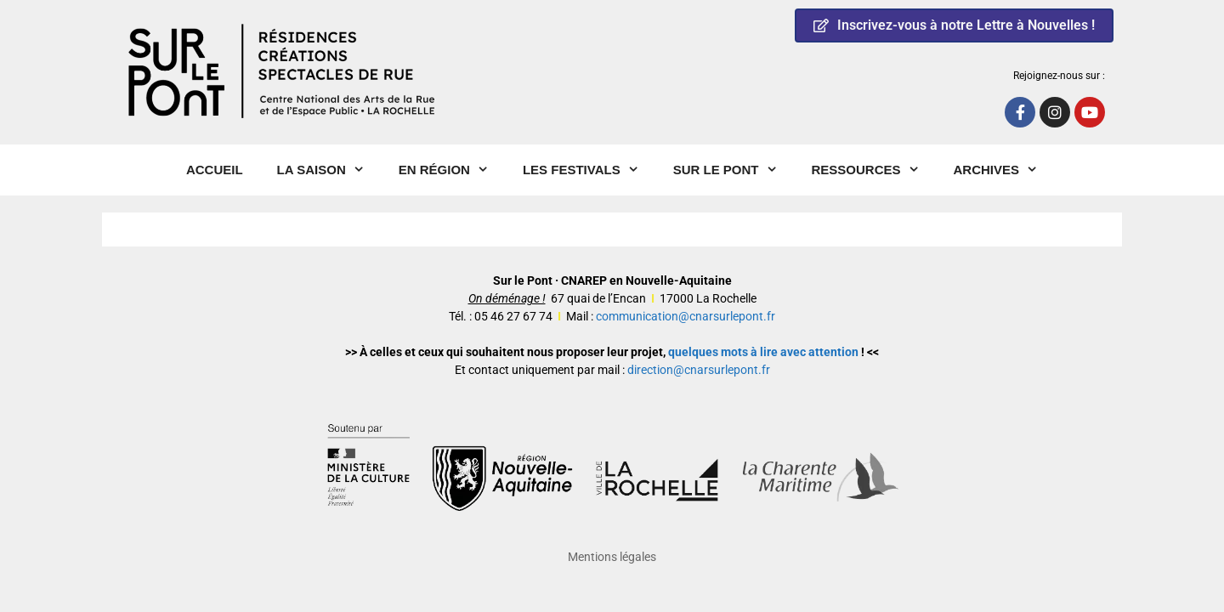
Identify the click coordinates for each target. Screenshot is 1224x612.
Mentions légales (612, 557)
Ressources (874, 170)
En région (452, 170)
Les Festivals (589, 170)
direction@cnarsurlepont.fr (698, 370)
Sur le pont (734, 170)
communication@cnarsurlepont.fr (685, 316)
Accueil (214, 169)
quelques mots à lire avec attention (763, 352)
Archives (1005, 170)
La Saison (329, 170)
